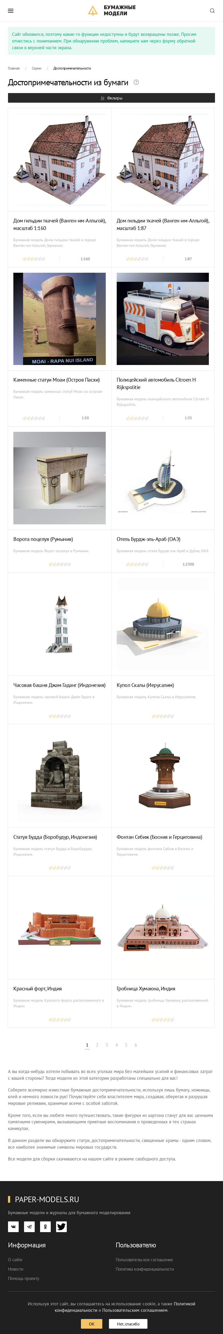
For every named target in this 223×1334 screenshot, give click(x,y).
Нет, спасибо (128, 1324)
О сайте (15, 1260)
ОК (91, 1324)
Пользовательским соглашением (134, 1310)
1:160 (85, 258)
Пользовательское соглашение (144, 1260)
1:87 (188, 258)
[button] (10, 10)
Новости (15, 1269)
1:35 (188, 418)
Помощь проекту (23, 1278)
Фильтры (111, 98)
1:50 (85, 418)
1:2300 (188, 564)
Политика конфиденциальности (145, 1269)
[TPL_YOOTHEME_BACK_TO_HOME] (111, 10)
